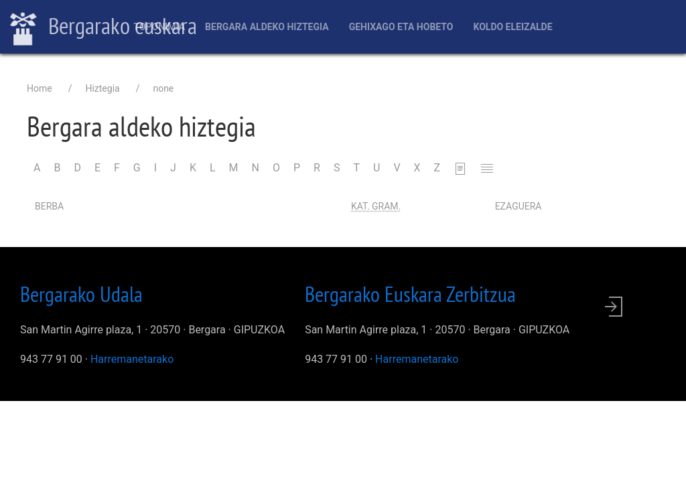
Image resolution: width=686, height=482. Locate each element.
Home (39, 88)
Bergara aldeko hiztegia (267, 26)
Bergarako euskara (103, 27)
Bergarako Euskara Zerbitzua (410, 294)
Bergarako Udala (81, 294)
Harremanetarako (132, 359)
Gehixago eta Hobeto (401, 26)
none (163, 88)
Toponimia (159, 26)
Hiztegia (102, 88)
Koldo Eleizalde (512, 26)
